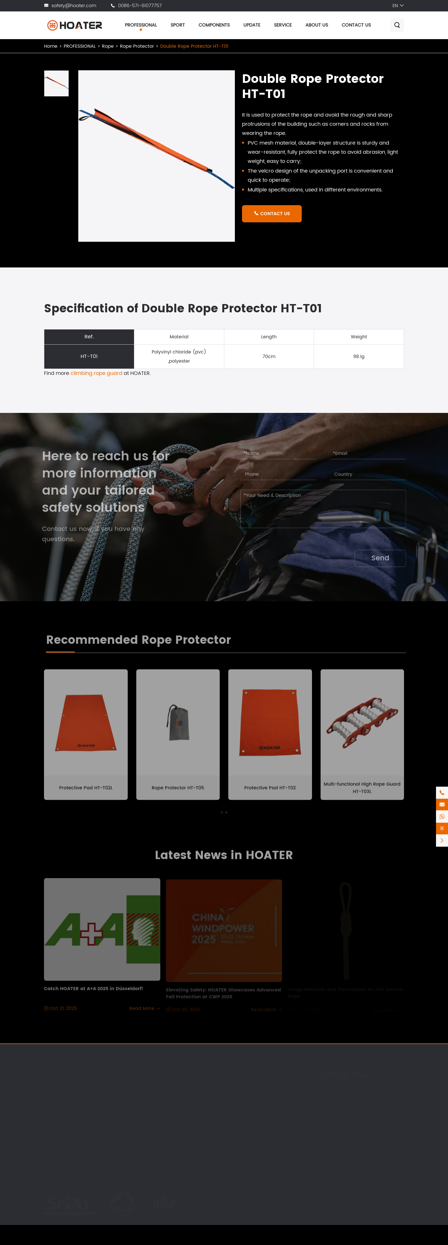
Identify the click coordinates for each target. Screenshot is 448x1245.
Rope (108, 46)
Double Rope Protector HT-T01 (194, 46)
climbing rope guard (96, 373)
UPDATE (251, 25)
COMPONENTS (214, 25)
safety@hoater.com (73, 5)
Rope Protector (137, 46)
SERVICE (283, 25)
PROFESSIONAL (141, 25)
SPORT (178, 25)
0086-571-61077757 (140, 5)
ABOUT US (316, 25)
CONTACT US (356, 25)
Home (50, 46)
